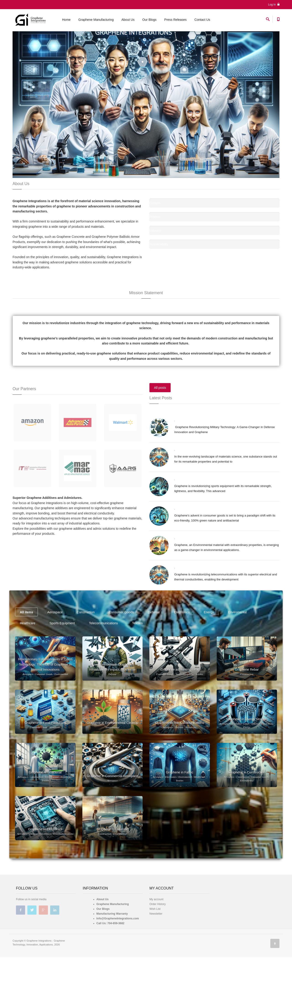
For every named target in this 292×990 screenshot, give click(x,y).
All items (26, 645)
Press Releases (175, 21)
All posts (160, 420)
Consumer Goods (121, 645)
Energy (209, 645)
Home (66, 21)
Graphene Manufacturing (96, 21)
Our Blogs (149, 21)
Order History (157, 937)
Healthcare (27, 656)
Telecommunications (103, 656)
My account (156, 932)
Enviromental (237, 645)
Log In (273, 4)
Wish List (155, 941)
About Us (128, 21)
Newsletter (155, 946)
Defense (154, 645)
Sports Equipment (62, 656)
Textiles (137, 656)
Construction (86, 645)
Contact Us (202, 21)
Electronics (182, 645)
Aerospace (55, 645)
